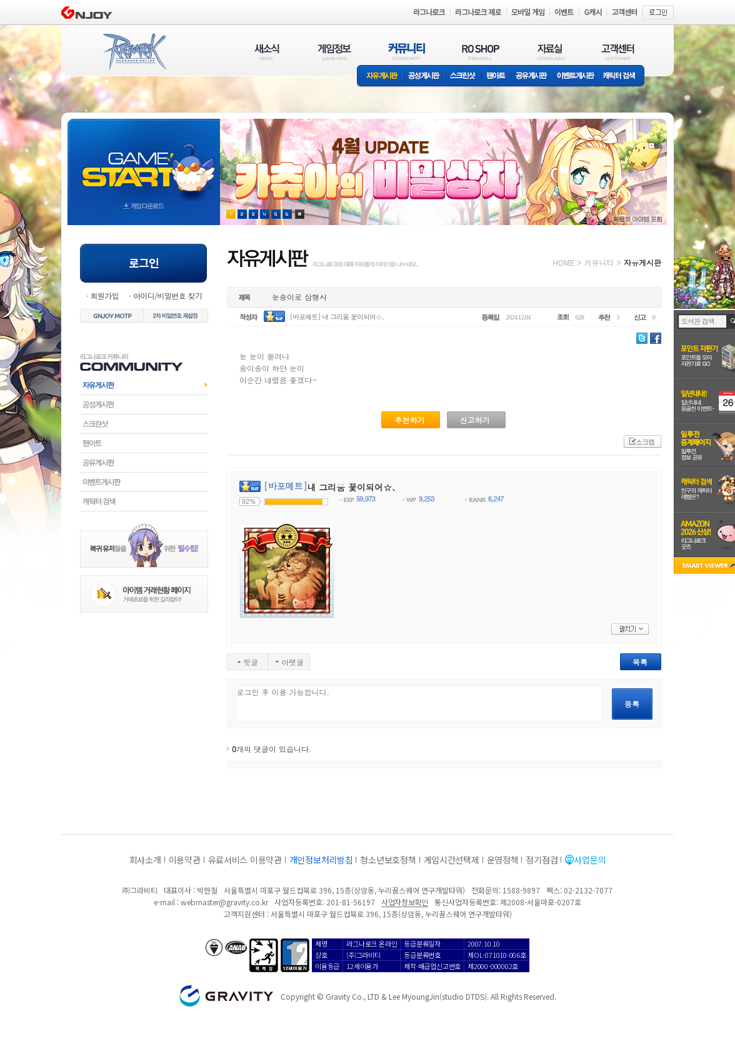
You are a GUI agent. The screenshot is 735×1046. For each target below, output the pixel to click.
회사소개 (145, 859)
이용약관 (185, 859)
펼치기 (630, 629)
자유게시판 (380, 76)
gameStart (144, 160)
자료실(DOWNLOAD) (550, 51)
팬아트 (496, 76)
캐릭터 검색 (623, 76)
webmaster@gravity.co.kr (224, 902)
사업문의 (590, 859)
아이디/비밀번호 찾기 (167, 295)
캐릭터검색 (144, 501)
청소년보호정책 (388, 859)
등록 (631, 703)
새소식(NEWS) (266, 51)
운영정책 (503, 859)
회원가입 (104, 295)
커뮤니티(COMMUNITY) (407, 51)
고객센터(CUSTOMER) (617, 51)
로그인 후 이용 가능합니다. (419, 704)
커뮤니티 (599, 262)
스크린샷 (463, 76)
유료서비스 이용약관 (245, 859)
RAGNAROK (133, 52)
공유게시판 (531, 76)
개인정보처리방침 (321, 859)
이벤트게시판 (575, 76)
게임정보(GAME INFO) (334, 51)
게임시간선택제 (451, 859)
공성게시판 (424, 76)
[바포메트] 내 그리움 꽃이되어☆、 (339, 316)
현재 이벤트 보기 (299, 214)
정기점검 (542, 859)
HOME (563, 262)
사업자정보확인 (404, 902)
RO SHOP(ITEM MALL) (481, 51)
